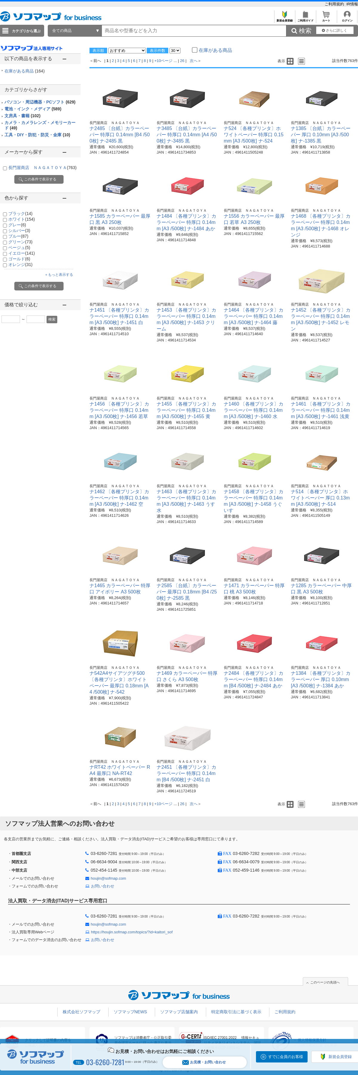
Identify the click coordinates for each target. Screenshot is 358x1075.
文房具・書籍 (22, 115)
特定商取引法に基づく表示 (236, 1011)
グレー (17, 224)
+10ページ (163, 60)
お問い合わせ (102, 886)
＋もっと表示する (58, 275)
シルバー (19, 230)
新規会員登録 (284, 19)
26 (182, 60)
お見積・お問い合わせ (204, 1062)
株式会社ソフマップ (81, 1011)
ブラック (20, 213)
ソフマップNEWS (130, 1011)
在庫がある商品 (24, 71)
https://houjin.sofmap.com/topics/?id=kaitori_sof (132, 932)
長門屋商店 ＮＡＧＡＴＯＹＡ (42, 167)
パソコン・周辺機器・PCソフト (39, 102)
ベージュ (19, 247)
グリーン (20, 241)
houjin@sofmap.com (108, 878)
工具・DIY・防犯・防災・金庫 (37, 134)
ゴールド (19, 258)
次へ (193, 60)
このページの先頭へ (325, 982)
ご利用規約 (335, 4)
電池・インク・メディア (32, 108)
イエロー (21, 253)
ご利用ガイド (305, 19)
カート (326, 19)
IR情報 (352, 4)
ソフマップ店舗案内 (179, 1011)
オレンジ (20, 264)
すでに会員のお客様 (285, 1056)
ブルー (18, 236)
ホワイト (21, 219)
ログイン (347, 19)
